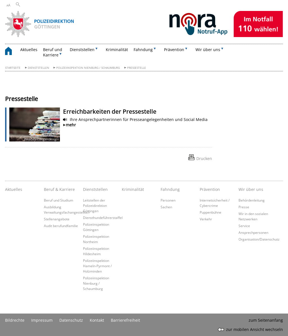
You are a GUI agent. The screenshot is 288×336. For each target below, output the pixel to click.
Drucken (204, 158)
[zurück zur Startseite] (11, 52)
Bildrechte (14, 320)
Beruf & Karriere (59, 189)
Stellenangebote (56, 219)
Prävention (210, 189)
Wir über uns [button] (207, 49)
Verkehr (206, 219)
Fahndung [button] (143, 49)
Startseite (13, 68)
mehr (71, 124)
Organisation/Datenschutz (259, 239)
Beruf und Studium (58, 200)
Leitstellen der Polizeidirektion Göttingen (95, 205)
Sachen (166, 207)
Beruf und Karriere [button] (52, 52)
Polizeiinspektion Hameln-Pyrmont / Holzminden (97, 265)
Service (244, 225)
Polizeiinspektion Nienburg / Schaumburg (88, 68)
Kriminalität (117, 49)
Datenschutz (71, 320)
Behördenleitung (251, 200)
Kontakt (97, 320)
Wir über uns (250, 189)
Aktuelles (28, 49)
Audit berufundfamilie (61, 225)
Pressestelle (136, 68)
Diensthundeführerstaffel (103, 217)
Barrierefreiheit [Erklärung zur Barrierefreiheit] (125, 320)
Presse (243, 207)
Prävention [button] (174, 49)
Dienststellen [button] (82, 49)
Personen (168, 200)
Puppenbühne (210, 212)
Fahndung (170, 189)
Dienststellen (38, 68)
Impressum (42, 320)
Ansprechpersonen (253, 232)
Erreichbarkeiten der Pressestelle (109, 111)
